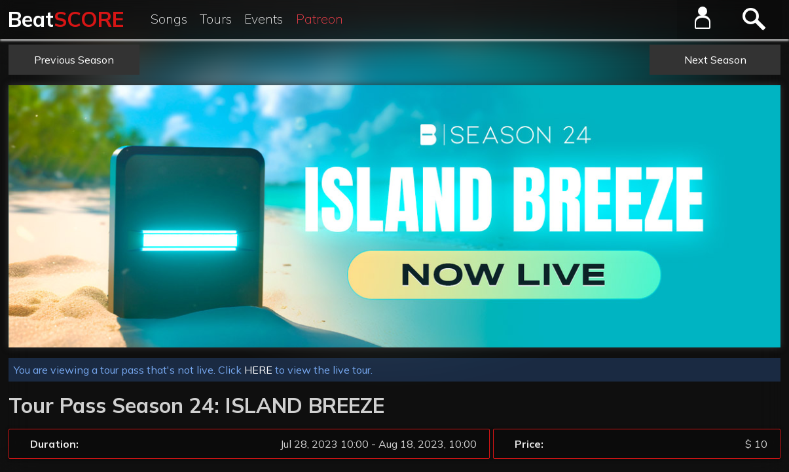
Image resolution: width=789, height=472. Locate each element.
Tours (216, 19)
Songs (169, 19)
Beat (66, 19)
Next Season (715, 59)
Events (263, 19)
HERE (258, 369)
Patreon (319, 19)
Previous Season (74, 59)
